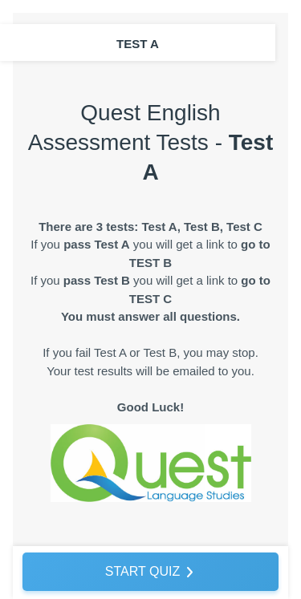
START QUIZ (142, 571)
